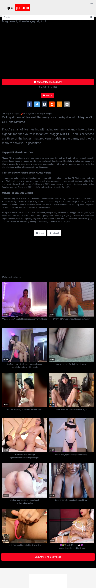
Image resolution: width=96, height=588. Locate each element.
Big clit (40, 233)
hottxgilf (54, 233)
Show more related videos (48, 556)
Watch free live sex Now (48, 81)
